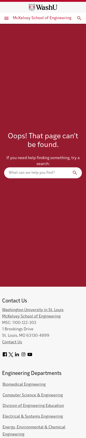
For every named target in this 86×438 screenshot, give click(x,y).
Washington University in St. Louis (33, 310)
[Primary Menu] (6, 18)
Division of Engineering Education (33, 406)
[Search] (75, 172)
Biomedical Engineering (24, 385)
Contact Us (12, 342)
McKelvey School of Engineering (42, 18)
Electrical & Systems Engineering (33, 417)
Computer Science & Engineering (33, 395)
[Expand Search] (79, 18)
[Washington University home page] (43, 7)
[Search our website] (43, 172)
